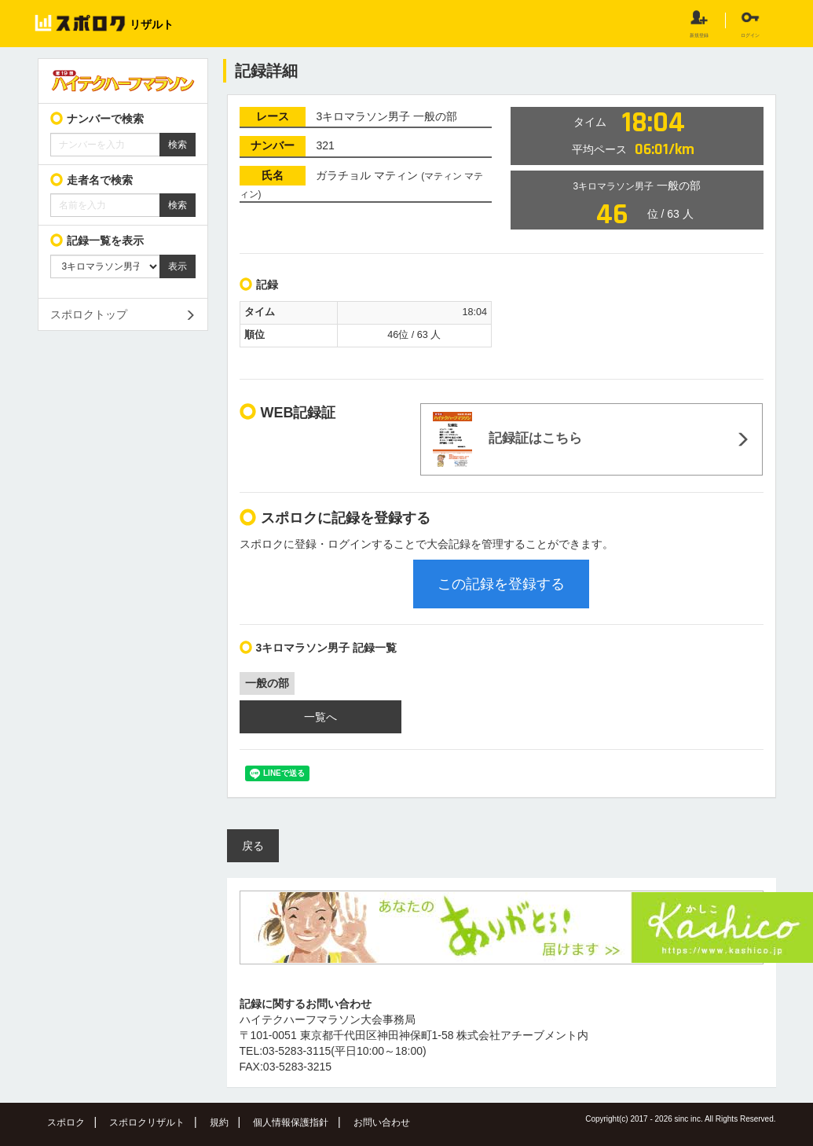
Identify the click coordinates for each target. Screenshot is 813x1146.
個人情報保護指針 (290, 1122)
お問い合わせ (381, 1122)
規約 (219, 1122)
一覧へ (320, 717)
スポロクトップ (88, 314)
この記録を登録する (501, 584)
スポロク (66, 1122)
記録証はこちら (507, 439)
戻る (253, 845)
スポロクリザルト (147, 1122)
